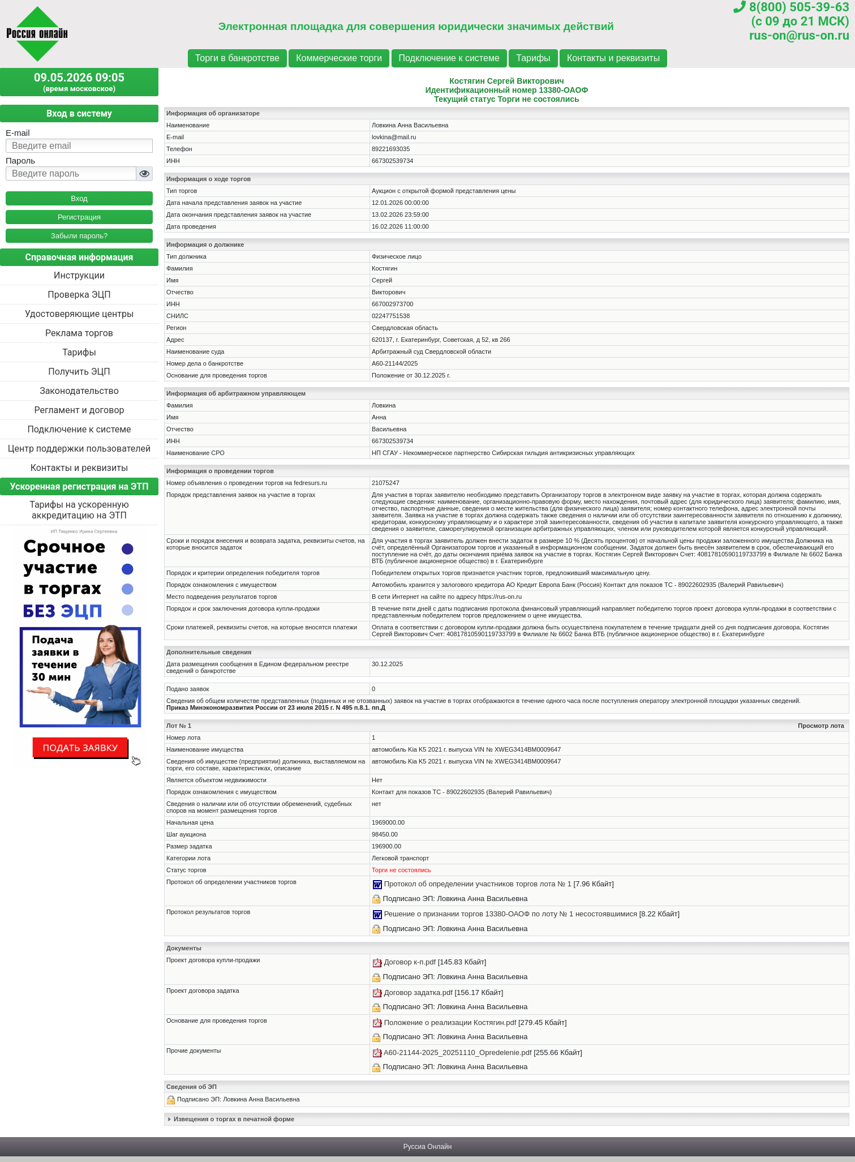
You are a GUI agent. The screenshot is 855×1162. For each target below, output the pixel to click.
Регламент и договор (79, 410)
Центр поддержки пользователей (79, 448)
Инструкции (79, 275)
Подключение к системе (449, 58)
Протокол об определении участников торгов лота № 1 (478, 884)
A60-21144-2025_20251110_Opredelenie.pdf (458, 1052)
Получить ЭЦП (79, 371)
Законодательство (79, 390)
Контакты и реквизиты (613, 58)
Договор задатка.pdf (418, 992)
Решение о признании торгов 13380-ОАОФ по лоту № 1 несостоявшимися (510, 914)
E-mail (18, 133)
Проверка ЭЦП (79, 294)
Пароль (20, 160)
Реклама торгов (79, 333)
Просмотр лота (821, 725)
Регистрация (79, 217)
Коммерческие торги (339, 58)
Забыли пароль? (79, 235)
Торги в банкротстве (237, 58)
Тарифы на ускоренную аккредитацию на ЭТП (79, 510)
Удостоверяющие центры (79, 313)
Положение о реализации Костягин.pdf (450, 1022)
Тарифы (533, 58)
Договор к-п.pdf (410, 962)
